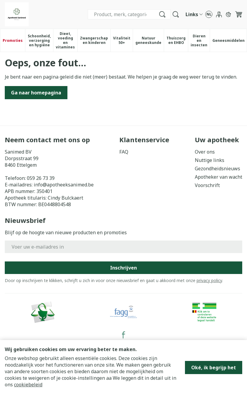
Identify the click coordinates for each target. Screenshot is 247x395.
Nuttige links (209, 160)
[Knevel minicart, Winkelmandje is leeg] (238, 14)
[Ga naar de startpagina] (17, 14)
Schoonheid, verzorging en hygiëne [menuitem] (40, 40)
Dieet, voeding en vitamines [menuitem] (66, 40)
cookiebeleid (28, 384)
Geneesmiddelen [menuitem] (229, 41)
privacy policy (209, 280)
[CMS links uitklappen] (194, 14)
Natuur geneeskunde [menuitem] (149, 40)
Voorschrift (207, 185)
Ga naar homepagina (36, 92)
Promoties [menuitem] (13, 40)
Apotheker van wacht (218, 177)
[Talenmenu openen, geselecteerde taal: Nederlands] (208, 14)
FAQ (123, 151)
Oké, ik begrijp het (213, 367)
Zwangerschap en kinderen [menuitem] (95, 40)
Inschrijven (123, 267)
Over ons (205, 151)
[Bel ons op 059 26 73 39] (163, 14)
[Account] (219, 14)
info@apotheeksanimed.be (64, 184)
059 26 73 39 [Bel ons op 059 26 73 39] (41, 178)
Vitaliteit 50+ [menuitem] (123, 40)
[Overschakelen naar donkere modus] (228, 14)
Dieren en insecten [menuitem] (200, 40)
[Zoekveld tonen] (176, 14)
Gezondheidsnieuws (217, 168)
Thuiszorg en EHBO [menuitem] (177, 40)
